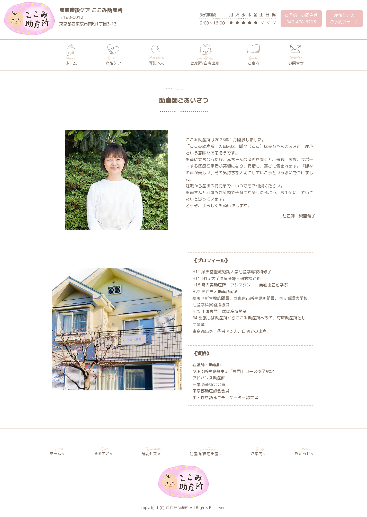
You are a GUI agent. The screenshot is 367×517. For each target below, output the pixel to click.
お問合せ (296, 55)
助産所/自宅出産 (204, 55)
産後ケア (113, 55)
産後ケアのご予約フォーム (344, 18)
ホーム (71, 55)
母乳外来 (156, 55)
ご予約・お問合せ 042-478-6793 (301, 18)
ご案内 (253, 55)
